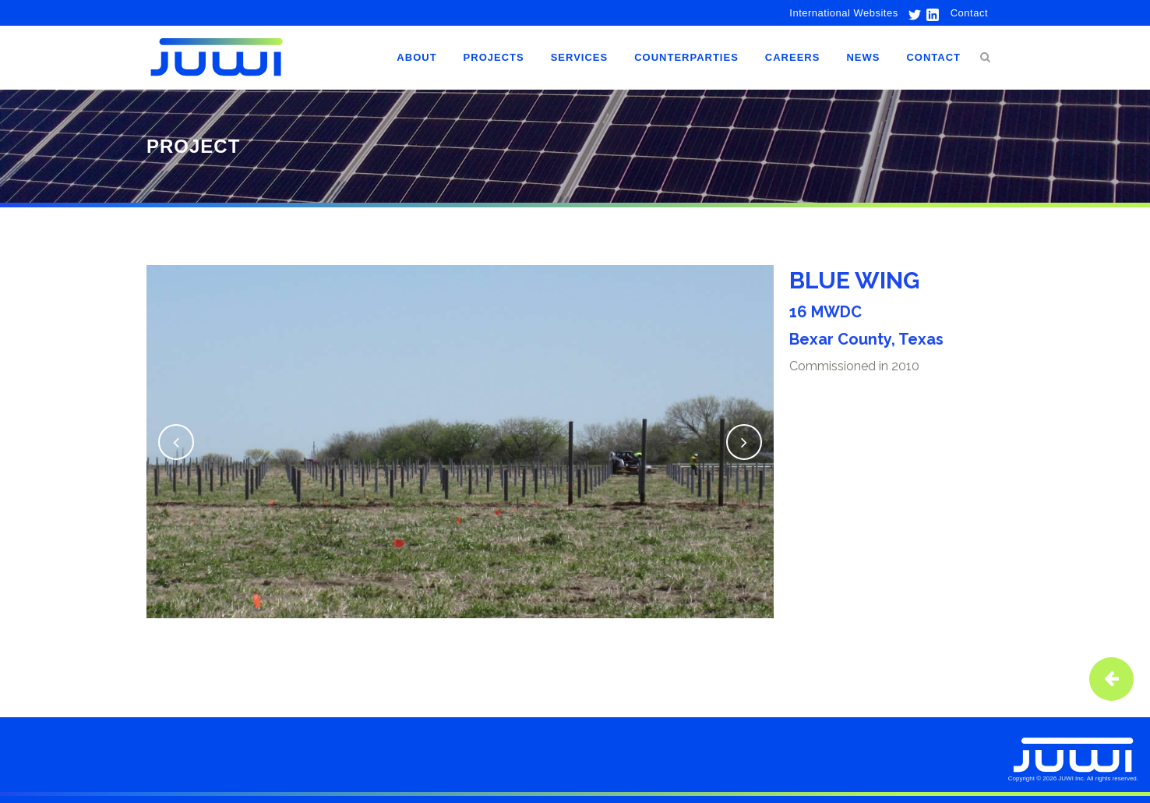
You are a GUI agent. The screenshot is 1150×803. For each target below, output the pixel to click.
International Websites (843, 13)
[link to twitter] (911, 13)
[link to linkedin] (931, 13)
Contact (969, 13)
